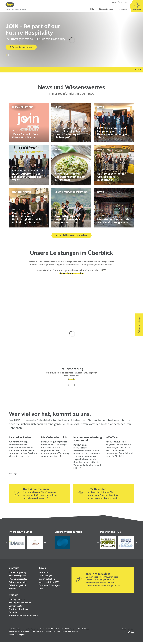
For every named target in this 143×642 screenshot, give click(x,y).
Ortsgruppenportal (18, 582)
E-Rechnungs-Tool (17, 585)
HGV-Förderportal (17, 575)
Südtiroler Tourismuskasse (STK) (24, 615)
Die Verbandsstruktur (55, 437)
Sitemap (56, 632)
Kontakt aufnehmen (36, 489)
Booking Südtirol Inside (20, 602)
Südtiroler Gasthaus (18, 609)
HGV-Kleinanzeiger (98, 574)
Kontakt (12, 588)
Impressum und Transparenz (19, 632)
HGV (92, 9)
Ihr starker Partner (21, 437)
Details (71, 379)
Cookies (48, 632)
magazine (123, 9)
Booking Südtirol (17, 599)
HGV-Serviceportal (18, 579)
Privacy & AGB (37, 632)
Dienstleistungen (106, 9)
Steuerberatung (71, 369)
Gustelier (13, 612)
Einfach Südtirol (16, 606)
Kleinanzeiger (45, 575)
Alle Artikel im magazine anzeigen (71, 235)
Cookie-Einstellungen (70, 632)
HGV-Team (112, 437)
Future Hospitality (17, 572)
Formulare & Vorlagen (49, 585)
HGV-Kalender (97, 489)
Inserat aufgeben (47, 579)
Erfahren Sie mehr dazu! (21, 47)
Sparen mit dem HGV (49, 582)
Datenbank (44, 572)
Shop (41, 588)
